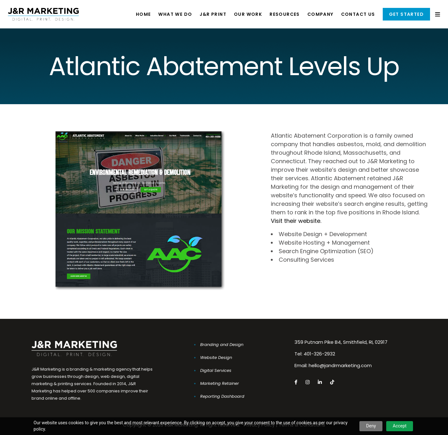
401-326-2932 (319, 353)
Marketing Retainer (219, 383)
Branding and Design (221, 345)
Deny (371, 425)
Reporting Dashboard (222, 396)
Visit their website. (296, 221)
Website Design (216, 358)
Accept (400, 425)
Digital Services (215, 370)
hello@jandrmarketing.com (340, 365)
